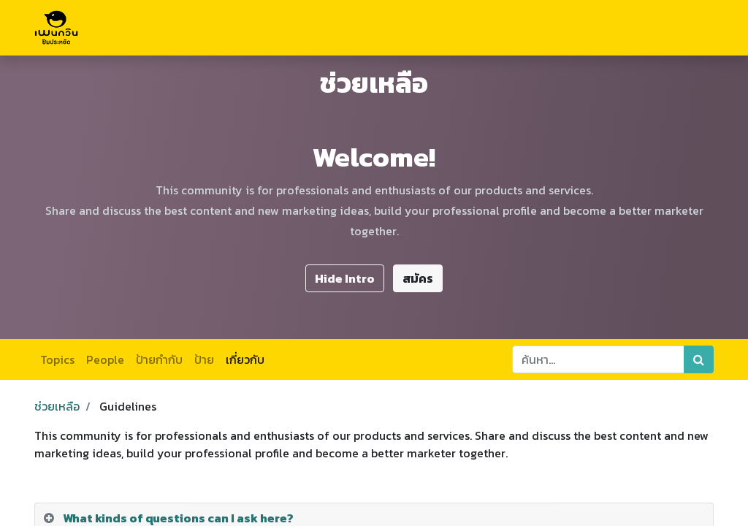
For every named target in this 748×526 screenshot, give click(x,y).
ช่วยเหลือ (57, 406)
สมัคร (417, 278)
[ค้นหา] (699, 359)
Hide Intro (345, 278)
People (105, 359)
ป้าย (204, 359)
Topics (57, 359)
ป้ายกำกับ (159, 359)
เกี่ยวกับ (245, 359)
